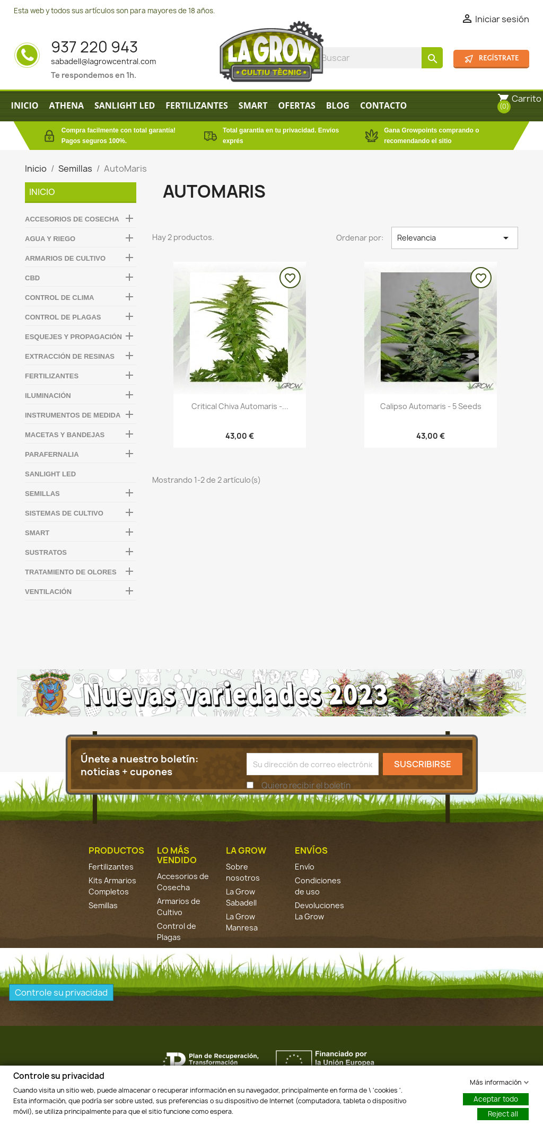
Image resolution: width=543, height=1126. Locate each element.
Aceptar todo (496, 1098)
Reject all (503, 1113)
